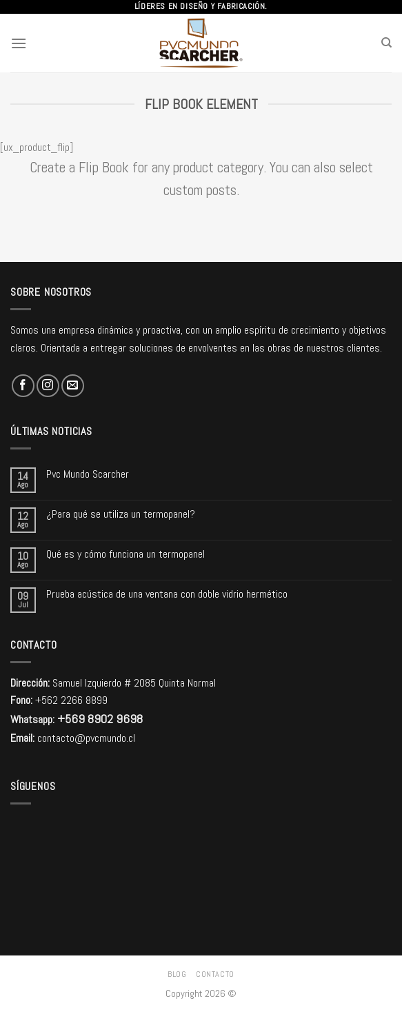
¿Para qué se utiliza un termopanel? (120, 513)
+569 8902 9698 (100, 719)
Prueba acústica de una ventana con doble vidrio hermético (167, 593)
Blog (177, 974)
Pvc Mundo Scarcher (87, 473)
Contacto (215, 974)
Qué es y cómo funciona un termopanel (125, 553)
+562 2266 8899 (71, 700)
